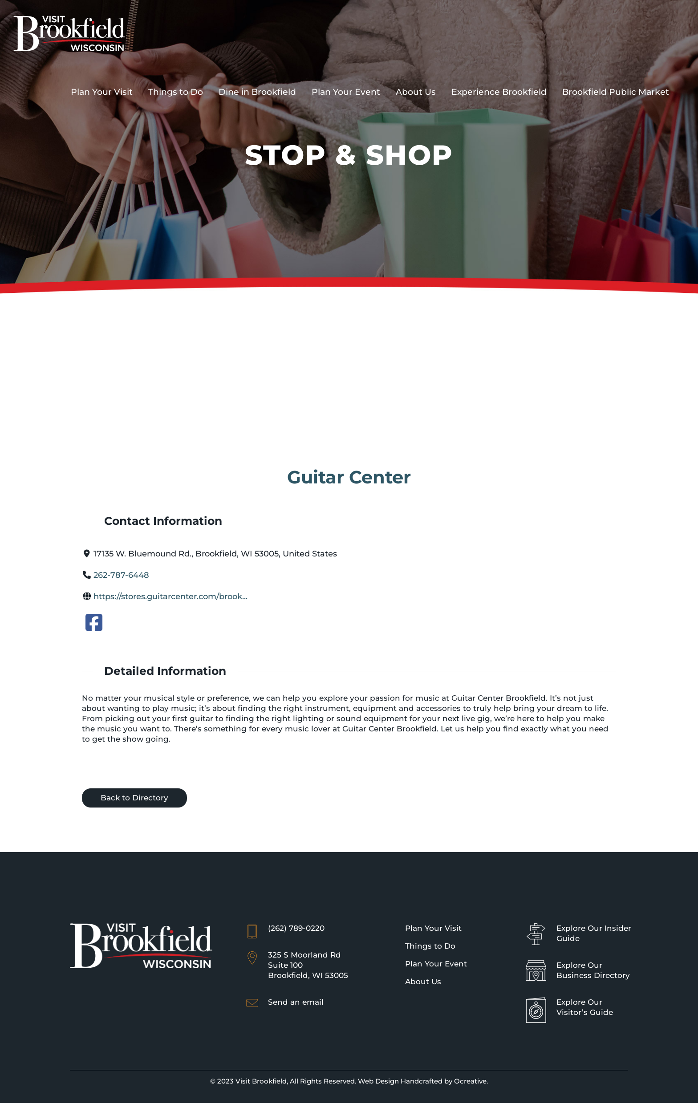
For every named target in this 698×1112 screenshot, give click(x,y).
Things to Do (430, 946)
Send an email (296, 1002)
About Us (423, 981)
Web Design (378, 1081)
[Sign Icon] (536, 927)
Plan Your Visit (433, 928)
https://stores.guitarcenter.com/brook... (170, 596)
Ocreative (470, 1081)
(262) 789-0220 (296, 928)
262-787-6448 (121, 575)
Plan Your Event (436, 963)
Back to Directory (134, 797)
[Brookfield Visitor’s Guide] (536, 1001)
